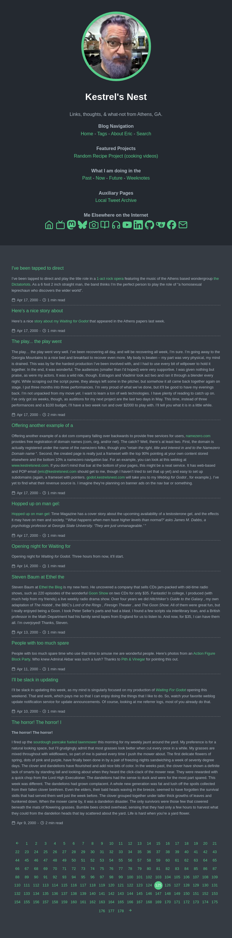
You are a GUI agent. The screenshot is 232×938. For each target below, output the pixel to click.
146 (149, 893)
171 (177, 902)
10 (111, 843)
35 (139, 852)
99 (121, 877)
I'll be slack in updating (35, 679)
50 (74, 860)
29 (83, 852)
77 (121, 868)
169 (158, 902)
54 (111, 860)
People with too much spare (40, 642)
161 (83, 902)
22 (17, 852)
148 (168, 893)
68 (36, 868)
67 (27, 868)
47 (46, 860)
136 (55, 893)
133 (27, 893)
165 (121, 902)
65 (215, 860)
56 (130, 860)
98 (111, 877)
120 (111, 885)
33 (121, 852)
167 (139, 902)
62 (186, 860)
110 (17, 885)
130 (205, 885)
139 (83, 893)
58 (149, 860)
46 (36, 860)
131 (215, 885)
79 (139, 868)
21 (215, 843)
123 (139, 885)
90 (36, 877)
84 (186, 868)
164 (111, 902)
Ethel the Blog (50, 587)
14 (149, 843)
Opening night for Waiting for (41, 546)
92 (55, 877)
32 (111, 852)
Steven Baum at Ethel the (38, 576)
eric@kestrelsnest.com (58, 471)
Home (87, 133)
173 (196, 902)
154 (17, 902)
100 (130, 877)
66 (17, 868)
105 (177, 877)
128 (187, 885)
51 (83, 860)
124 (149, 885)
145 (139, 893)
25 (46, 852)
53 (102, 860)
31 (102, 852)
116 (74, 885)
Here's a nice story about (37, 310)
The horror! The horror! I (36, 722)
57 (139, 860)
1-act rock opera (110, 278)
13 (139, 843)
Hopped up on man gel (30, 514)
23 (27, 852)
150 (187, 893)
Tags (102, 133)
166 (130, 902)
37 (158, 852)
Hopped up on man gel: (36, 503)
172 (187, 902)
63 (196, 860)
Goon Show (98, 593)
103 (158, 877)
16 (168, 843)
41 (196, 852)
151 (196, 893)
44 (17, 860)
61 (177, 860)
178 (121, 911)
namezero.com (198, 436)
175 (215, 902)
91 (46, 877)
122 (130, 885)
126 (168, 885)
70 (55, 868)
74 (92, 868)
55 (121, 860)
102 (149, 877)
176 (102, 911)
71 (64, 868)
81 (158, 868)
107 (196, 877)
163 (102, 902)
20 (205, 843)
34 (130, 852)
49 (64, 860)
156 (36, 902)
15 (158, 843)
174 (205, 902)
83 (177, 868)
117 (83, 885)
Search (143, 133)
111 (27, 885)
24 (36, 852)
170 (168, 902)
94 (74, 877)
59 (158, 860)
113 (45, 885)
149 (177, 893)
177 (111, 911)
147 (158, 893)
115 (64, 885)
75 (102, 868)
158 (55, 902)
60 (168, 860)
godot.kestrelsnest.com (106, 477)
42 (205, 852)
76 (111, 868)
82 (168, 868)
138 (74, 893)
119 (102, 885)
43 (215, 852)
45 (27, 860)
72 (74, 868)
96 (92, 877)
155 (27, 902)
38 (168, 852)
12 (130, 843)
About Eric (121, 133)
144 (130, 893)
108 (205, 877)
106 (187, 877)
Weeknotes (138, 178)
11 (121, 843)
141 (102, 893)
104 (168, 877)
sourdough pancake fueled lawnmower (65, 742)
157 (45, 902)
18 (186, 843)
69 (46, 868)
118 (92, 885)
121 (121, 885)
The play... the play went (37, 341)
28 (74, 852)
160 (74, 902)
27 (64, 852)
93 (64, 877)
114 (55, 885)
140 (92, 893)
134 (36, 893)
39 (177, 852)
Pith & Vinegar (133, 659)
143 (121, 893)
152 (205, 893)
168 (149, 902)
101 (139, 877)
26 (55, 852)
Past (86, 178)
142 (111, 893)
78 (130, 868)
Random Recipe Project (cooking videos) (116, 156)
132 (17, 893)
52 (92, 860)
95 (83, 877)
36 (149, 852)
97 (102, 877)
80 (149, 868)
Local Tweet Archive (115, 200)
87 (215, 868)
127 (177, 885)
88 (17, 877)
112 (36, 885)
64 (205, 860)
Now (100, 178)
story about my (61, 321)
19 (196, 843)
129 (196, 885)
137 (64, 893)
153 (215, 893)
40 (186, 852)
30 (92, 852)
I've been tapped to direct (38, 268)
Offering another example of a (42, 425)
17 (177, 843)
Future (116, 178)
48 (55, 860)
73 (83, 868)
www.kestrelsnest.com (30, 465)
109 (215, 877)
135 (45, 893)
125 (158, 885)
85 (196, 868)
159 (64, 902)
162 (92, 902)
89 (27, 877)
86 (205, 868)
